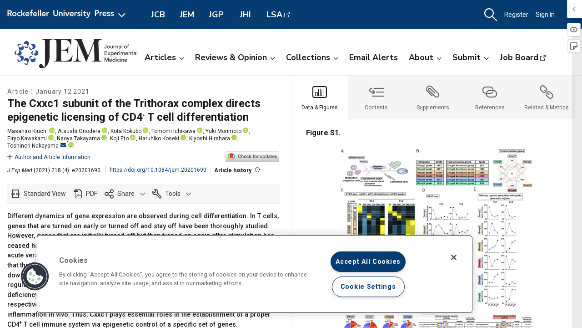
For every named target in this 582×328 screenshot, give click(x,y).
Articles (164, 57)
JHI (245, 14)
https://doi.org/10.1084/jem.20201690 (158, 170)
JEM (187, 14)
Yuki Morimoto (223, 131)
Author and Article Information (48, 157)
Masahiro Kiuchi (27, 131)
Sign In (549, 14)
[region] (254, 274)
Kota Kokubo (125, 131)
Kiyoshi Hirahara (209, 138)
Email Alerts (373, 57)
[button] (490, 14)
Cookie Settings (368, 287)
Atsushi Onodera (79, 131)
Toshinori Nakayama (36, 146)
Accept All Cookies (368, 262)
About (425, 57)
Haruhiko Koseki (159, 138)
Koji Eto (119, 138)
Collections (312, 57)
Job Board (519, 57)
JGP (216, 14)
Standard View (45, 193)
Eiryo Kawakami (27, 138)
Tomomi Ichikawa (173, 131)
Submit (470, 57)
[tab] (319, 97)
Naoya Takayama (78, 138)
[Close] (454, 257)
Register (516, 14)
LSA (274, 14)
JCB (158, 14)
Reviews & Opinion (235, 57)
